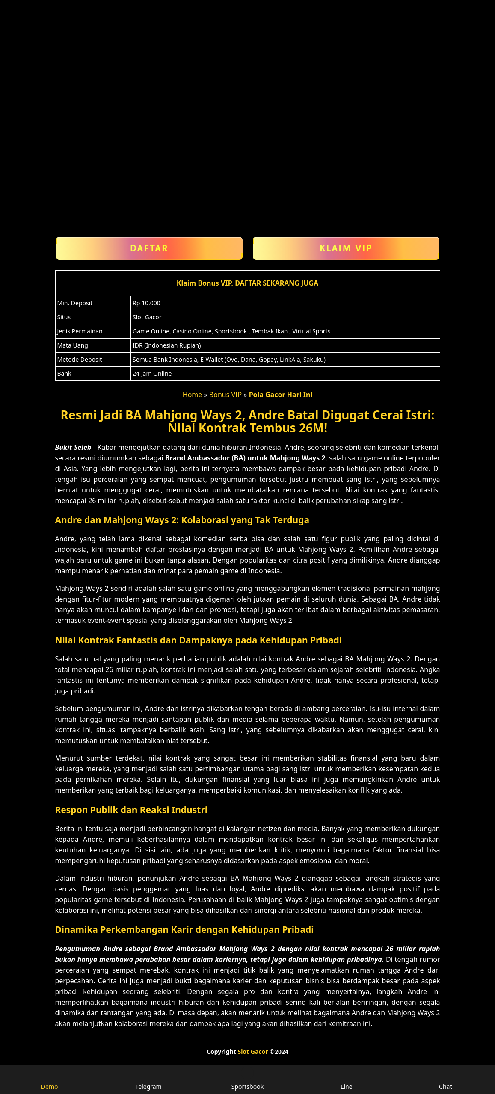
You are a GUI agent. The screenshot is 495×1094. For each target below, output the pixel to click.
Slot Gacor (252, 1051)
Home (192, 394)
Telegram (148, 1079)
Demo (49, 1079)
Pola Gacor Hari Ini (281, 394)
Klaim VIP (346, 248)
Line (346, 1079)
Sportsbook (247, 1079)
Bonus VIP (225, 394)
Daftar (149, 248)
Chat (445, 1079)
